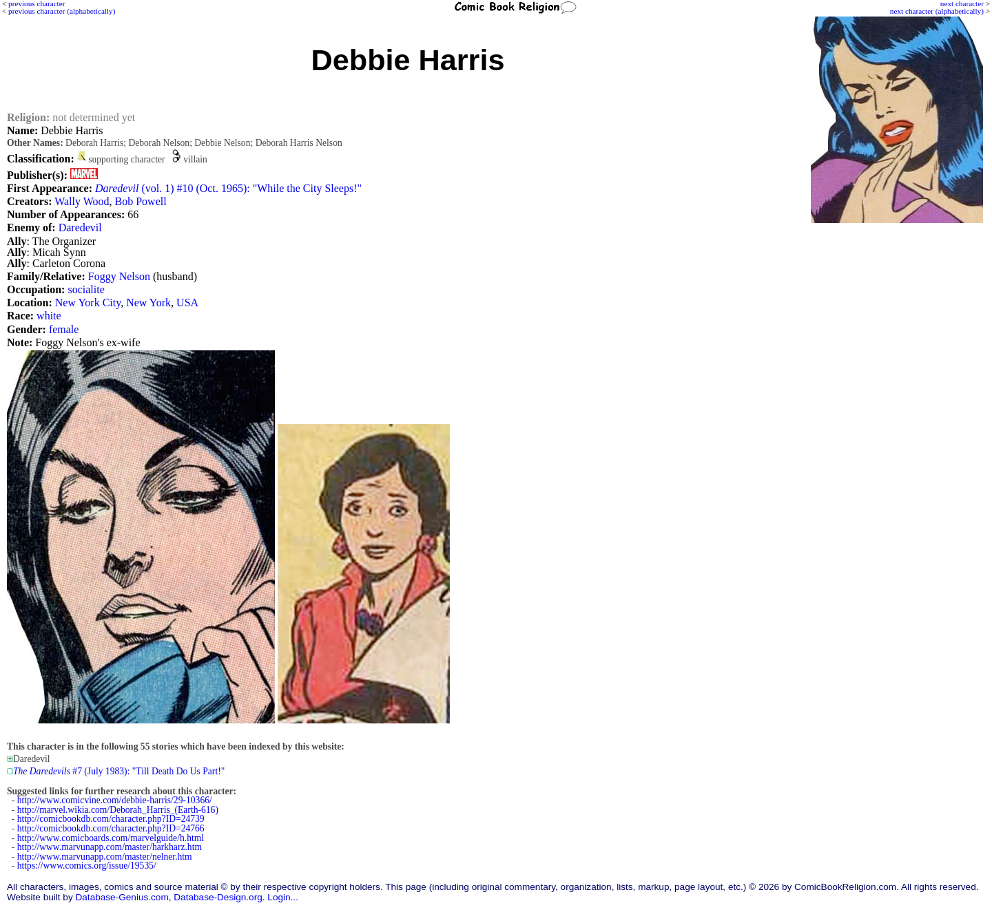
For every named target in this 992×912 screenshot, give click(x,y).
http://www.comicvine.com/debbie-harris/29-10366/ (114, 800)
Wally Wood (81, 201)
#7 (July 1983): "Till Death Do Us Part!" (119, 771)
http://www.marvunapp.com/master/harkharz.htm (109, 847)
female (64, 329)
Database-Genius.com (121, 897)
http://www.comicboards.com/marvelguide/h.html (110, 838)
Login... (282, 897)
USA (187, 302)
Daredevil (80, 227)
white (49, 315)
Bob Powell (141, 201)
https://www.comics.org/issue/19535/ (86, 865)
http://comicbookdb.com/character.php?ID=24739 (111, 819)
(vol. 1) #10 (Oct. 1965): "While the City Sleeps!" (228, 188)
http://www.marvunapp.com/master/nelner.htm (104, 856)
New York (148, 302)
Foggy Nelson (119, 276)
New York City (88, 302)
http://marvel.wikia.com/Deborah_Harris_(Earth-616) (117, 810)
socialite (86, 289)
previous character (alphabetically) (61, 11)
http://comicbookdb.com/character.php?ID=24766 (111, 828)
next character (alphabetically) (937, 11)
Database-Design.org (218, 897)
